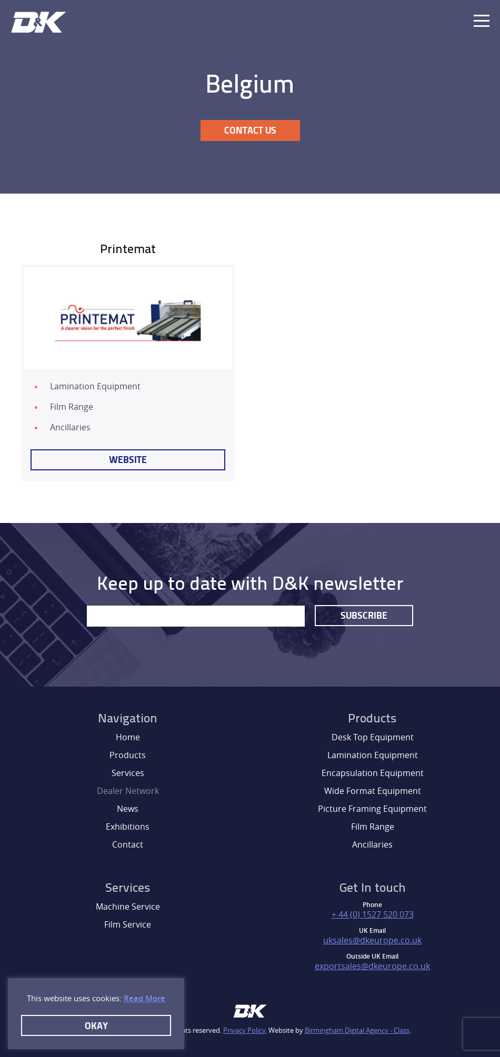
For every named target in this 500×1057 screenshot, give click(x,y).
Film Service (127, 924)
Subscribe (364, 615)
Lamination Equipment (372, 755)
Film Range (372, 826)
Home (128, 737)
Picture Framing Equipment (372, 808)
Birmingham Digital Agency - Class (357, 1030)
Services (128, 773)
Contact (127, 844)
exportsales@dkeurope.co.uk (372, 966)
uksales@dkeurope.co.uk (372, 940)
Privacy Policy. (245, 1030)
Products (127, 755)
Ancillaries (372, 844)
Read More (144, 998)
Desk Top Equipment (373, 737)
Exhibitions (127, 826)
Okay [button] (96, 1025)
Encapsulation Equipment (373, 773)
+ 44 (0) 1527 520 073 (373, 914)
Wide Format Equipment (372, 791)
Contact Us (250, 130)
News (127, 808)
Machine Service (128, 906)
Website (128, 459)
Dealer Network (128, 791)
